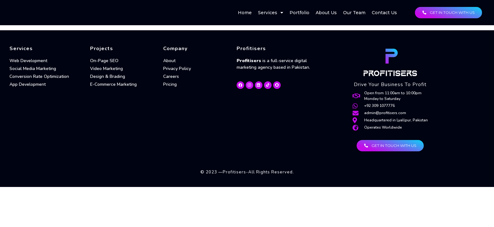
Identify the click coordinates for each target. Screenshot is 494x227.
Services (270, 12)
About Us (326, 12)
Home (245, 12)
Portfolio (299, 12)
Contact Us (384, 12)
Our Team (354, 12)
